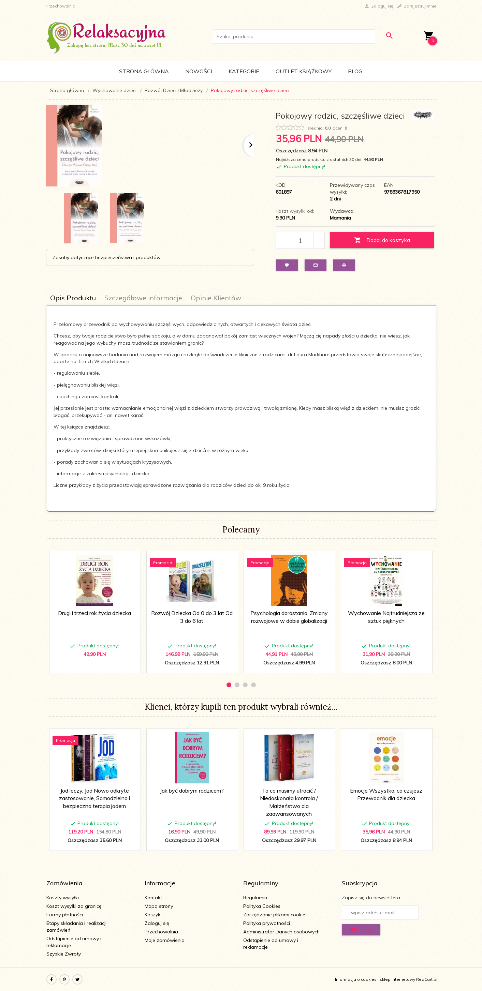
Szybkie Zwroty (63, 954)
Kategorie (244, 71)
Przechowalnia (161, 932)
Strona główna (144, 71)
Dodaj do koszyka (382, 240)
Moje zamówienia (165, 940)
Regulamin (255, 898)
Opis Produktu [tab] (73, 298)
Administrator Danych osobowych (281, 932)
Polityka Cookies (261, 906)
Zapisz (361, 930)
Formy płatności (64, 915)
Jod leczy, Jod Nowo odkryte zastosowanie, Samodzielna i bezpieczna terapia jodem (94, 798)
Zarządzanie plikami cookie (274, 915)
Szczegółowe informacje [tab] (143, 298)
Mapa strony (159, 906)
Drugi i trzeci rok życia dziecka (94, 613)
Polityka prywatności (266, 923)
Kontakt (153, 898)
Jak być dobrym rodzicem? (192, 790)
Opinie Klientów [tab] (216, 298)
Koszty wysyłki (62, 898)
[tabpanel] (241, 409)
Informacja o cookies (356, 979)
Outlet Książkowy (304, 71)
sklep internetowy (397, 979)
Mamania (340, 218)
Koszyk (152, 915)
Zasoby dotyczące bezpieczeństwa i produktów (107, 257)
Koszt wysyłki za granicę (74, 906)
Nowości (198, 71)
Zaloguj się (157, 923)
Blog (355, 71)
